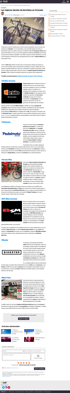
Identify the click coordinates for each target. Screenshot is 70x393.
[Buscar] (68, 2)
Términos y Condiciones (29, 391)
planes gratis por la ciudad (29, 205)
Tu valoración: (14, 365)
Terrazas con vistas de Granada (57, 21)
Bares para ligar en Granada (56, 34)
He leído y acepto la (10, 367)
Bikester (5, 240)
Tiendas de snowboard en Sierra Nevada (17, 332)
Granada (6, 2)
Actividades (11, 5)
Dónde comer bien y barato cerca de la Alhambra (59, 26)
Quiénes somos (11, 391)
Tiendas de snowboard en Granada (39, 332)
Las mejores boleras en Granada (57, 36)
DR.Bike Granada (8, 81)
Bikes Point (6, 277)
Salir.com (2, 5)
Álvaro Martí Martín (9, 15)
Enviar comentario (39, 369)
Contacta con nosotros (19, 391)
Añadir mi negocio (24, 319)
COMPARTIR (64, 2)
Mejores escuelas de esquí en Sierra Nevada (30, 76)
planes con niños (5, 115)
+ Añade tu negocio (42, 15)
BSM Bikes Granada (9, 199)
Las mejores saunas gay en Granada (58, 19)
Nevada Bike (7, 159)
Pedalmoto (6, 122)
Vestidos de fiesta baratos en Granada (58, 23)
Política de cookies (47, 391)
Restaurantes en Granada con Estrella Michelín (58, 30)
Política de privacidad (39, 391)
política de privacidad (14, 368)
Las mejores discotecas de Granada (15, 339)
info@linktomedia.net (6, 376)
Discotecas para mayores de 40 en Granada (58, 15)
